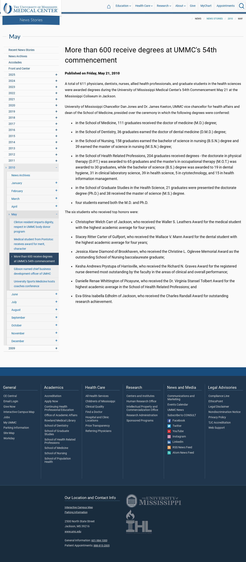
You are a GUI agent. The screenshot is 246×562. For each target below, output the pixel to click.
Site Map (8, 433)
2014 (12, 142)
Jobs (6, 417)
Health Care (142, 6)
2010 (230, 18)
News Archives (18, 56)
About (179, 6)
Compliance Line (218, 396)
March (15, 199)
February (17, 191)
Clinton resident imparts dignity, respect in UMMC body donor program (34, 226)
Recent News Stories (21, 50)
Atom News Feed (180, 452)
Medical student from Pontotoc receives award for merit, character (33, 244)
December (17, 341)
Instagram (176, 436)
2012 (12, 154)
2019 (12, 111)
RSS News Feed (179, 447)
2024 (12, 81)
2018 (12, 117)
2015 (12, 136)
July (14, 302)
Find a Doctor (93, 412)
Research (163, 6)
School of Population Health (57, 460)
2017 (12, 124)
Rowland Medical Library (60, 420)
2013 (12, 148)
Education (122, 6)
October (16, 325)
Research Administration (142, 415)
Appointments (226, 6)
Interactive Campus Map (18, 412)
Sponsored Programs (139, 420)
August (16, 310)
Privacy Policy (217, 417)
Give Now (9, 406)
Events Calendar (177, 404)
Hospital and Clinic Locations (97, 419)
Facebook (176, 420)
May (14, 214)
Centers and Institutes (140, 396)
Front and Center (19, 68)
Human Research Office (141, 401)
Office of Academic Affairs (60, 415)
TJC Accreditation (219, 422)
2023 (12, 87)
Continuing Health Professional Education (59, 408)
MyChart (206, 6)
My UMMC (10, 422)
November (17, 333)
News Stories (31, 19)
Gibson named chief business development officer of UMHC (32, 271)
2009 (12, 348)
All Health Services (97, 396)
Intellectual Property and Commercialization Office (142, 408)
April (14, 206)
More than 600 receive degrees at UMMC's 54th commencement (34, 259)
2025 (12, 74)
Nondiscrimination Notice (224, 412)
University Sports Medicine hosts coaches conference (34, 284)
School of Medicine (56, 448)
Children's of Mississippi (100, 401)
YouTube (175, 431)
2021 (12, 99)
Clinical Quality (94, 406)
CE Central (10, 396)
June (14, 294)
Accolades (15, 62)
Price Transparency (97, 425)
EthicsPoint (215, 401)
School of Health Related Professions (59, 441)
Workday (9, 438)
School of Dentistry (56, 425)
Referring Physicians (98, 431)
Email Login (10, 401)
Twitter (174, 426)
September (18, 317)
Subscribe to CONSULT (181, 415)
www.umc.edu (73, 531)
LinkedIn (175, 442)
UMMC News (175, 410)
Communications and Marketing (181, 398)
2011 (12, 160)
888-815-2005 (102, 545)
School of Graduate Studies (56, 432)
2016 (12, 130)
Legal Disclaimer (218, 406)
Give (192, 6)
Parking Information (16, 427)
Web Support (216, 427)
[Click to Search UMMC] (241, 6)
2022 (12, 93)
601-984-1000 (99, 540)
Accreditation (52, 396)
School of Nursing (55, 453)
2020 (12, 105)
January (16, 183)
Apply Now (51, 401)
